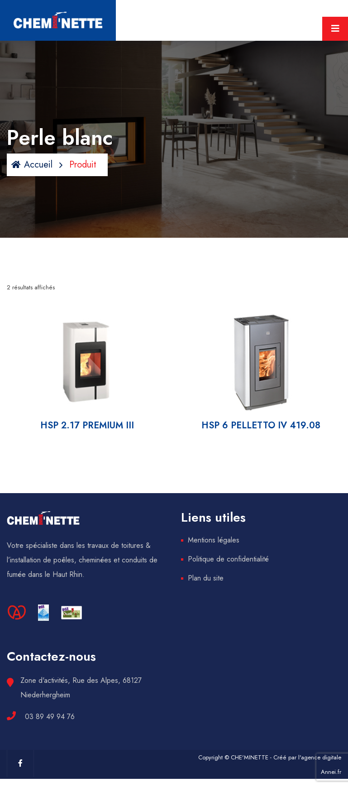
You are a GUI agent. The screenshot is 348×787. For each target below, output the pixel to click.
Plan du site (206, 578)
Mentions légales (213, 540)
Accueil (31, 164)
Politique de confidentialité (228, 559)
